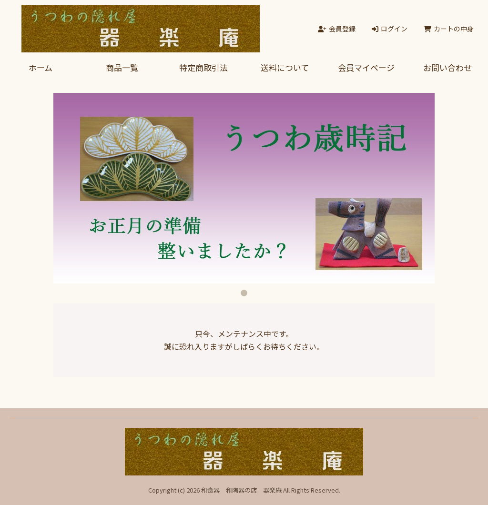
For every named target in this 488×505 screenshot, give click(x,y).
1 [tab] (244, 290)
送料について (285, 67)
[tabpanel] (244, 188)
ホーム (40, 67)
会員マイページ (366, 67)
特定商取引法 (203, 67)
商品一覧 (122, 67)
